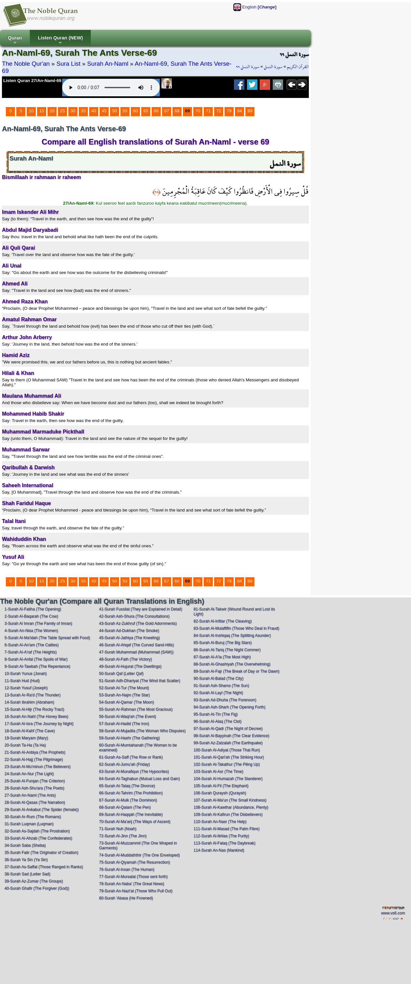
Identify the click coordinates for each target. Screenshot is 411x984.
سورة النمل (273, 67)
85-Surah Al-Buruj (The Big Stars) (223, 642)
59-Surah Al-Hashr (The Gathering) (129, 738)
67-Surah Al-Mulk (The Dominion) (128, 800)
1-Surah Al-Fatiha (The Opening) (33, 609)
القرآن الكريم (298, 67)
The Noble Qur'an (26, 63)
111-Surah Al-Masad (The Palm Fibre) (227, 829)
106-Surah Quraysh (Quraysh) (220, 793)
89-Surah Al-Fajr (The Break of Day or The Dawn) (237, 671)
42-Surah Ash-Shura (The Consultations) (134, 616)
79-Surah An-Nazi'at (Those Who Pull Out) (135, 891)
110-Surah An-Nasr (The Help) (220, 821)
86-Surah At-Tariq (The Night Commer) (227, 650)
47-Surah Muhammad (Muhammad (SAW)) (136, 652)
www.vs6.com (393, 913)
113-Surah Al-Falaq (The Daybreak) (224, 843)
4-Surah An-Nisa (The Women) (31, 630)
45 (104, 110)
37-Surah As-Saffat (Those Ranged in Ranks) (44, 867)
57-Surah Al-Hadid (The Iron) (124, 723)
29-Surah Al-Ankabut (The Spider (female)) (42, 809)
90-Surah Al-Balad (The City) (218, 678)
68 (177, 110)
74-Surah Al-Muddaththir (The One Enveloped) (139, 855)
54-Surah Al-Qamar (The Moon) (126, 702)
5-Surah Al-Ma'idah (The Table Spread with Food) (47, 638)
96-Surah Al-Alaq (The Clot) (217, 721)
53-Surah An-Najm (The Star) (124, 695)
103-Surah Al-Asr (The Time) (218, 771)
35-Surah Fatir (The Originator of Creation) (41, 852)
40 (93, 110)
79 (229, 110)
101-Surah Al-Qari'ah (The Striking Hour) (229, 757)
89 (250, 110)
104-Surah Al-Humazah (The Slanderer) (228, 778)
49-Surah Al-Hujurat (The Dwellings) (130, 666)
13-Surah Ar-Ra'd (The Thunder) (33, 695)
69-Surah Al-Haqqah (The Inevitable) (130, 814)
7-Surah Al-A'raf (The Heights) (31, 652)
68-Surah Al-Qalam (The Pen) (125, 807)
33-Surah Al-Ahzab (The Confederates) (38, 838)
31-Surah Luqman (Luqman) (29, 824)
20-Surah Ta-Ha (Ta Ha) (25, 745)
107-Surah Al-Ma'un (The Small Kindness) (230, 800)
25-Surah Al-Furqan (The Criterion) (35, 781)
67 (166, 110)
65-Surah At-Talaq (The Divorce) (127, 786)
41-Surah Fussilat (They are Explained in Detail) (140, 609)
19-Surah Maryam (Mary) (26, 738)
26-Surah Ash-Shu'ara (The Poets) (34, 788)
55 (125, 110)
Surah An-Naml (108, 63)
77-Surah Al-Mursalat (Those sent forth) (133, 876)
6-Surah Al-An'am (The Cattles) (32, 645)
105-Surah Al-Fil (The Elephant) (221, 786)
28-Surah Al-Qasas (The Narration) (35, 802)
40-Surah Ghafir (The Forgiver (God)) (37, 888)
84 (239, 110)
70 (198, 110)
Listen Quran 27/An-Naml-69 (32, 80)
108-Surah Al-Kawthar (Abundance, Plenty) (231, 807)
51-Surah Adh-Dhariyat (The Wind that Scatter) (139, 680)
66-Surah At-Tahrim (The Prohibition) (130, 793)
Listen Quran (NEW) (60, 40)
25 (62, 110)
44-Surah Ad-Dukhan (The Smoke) (129, 630)
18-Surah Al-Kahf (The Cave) (30, 731)
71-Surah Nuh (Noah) (117, 829)
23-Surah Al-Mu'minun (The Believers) (38, 766)
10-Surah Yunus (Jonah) (26, 673)
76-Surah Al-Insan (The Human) (126, 869)
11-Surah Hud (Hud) (22, 680)
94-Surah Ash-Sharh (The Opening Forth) (230, 707)
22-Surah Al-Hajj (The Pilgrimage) (34, 759)
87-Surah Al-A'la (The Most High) (222, 657)
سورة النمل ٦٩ (247, 67)
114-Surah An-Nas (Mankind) (219, 850)
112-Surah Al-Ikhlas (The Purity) (221, 836)
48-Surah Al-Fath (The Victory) (125, 659)
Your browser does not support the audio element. (111, 87)
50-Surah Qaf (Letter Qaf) (121, 673)
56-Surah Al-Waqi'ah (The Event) (127, 716)
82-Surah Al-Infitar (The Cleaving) (223, 621)
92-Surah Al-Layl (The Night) (218, 692)
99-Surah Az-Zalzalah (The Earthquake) (228, 743)
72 (218, 110)
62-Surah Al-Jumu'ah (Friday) (124, 764)
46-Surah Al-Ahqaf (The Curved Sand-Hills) (136, 645)
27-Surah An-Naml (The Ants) (30, 795)
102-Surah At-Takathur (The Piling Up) (227, 764)
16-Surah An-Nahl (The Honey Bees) (36, 716)
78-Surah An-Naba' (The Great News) (131, 884)
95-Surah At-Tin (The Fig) (216, 714)
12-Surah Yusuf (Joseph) (26, 688)
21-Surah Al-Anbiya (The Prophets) (35, 752)
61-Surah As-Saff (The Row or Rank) (131, 757)
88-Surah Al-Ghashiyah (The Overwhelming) (232, 664)
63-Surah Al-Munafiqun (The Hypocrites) (134, 771)
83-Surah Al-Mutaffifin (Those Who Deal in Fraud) (236, 628)
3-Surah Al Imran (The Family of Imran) (38, 623)
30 (73, 110)
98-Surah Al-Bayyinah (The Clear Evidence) (231, 735)
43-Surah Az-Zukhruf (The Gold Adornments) (138, 623)
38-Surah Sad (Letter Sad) (27, 874)
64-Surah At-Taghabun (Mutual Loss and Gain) (139, 778)
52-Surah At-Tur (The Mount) (124, 688)
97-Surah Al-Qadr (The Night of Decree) (228, 728)
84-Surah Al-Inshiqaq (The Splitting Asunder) (232, 635)
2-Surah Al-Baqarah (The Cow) (31, 616)
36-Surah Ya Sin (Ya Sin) (26, 859)
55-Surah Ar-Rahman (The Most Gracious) (135, 709)
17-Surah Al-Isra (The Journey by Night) (39, 723)
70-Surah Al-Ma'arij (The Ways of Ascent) (134, 821)
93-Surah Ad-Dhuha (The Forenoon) (225, 700)
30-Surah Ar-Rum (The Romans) (33, 816)
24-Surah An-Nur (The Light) (29, 774)
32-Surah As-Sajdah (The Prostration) (37, 831)
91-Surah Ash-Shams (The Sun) (221, 685)
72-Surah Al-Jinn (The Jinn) (122, 836)
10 (31, 110)
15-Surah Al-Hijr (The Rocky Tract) (34, 709)
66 (156, 110)
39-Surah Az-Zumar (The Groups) (34, 881)
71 (208, 110)
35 (83, 110)
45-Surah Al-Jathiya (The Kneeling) (129, 638)
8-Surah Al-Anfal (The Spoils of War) (36, 659)
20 (52, 110)
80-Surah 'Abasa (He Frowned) (126, 898)
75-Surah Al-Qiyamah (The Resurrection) (134, 862)
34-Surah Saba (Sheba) (25, 845)
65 (146, 110)
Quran (15, 40)
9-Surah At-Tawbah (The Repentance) (37, 666)
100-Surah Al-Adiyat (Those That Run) (227, 750)
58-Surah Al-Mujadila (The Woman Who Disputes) (142, 731)
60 (135, 110)
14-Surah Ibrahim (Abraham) (29, 702)
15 (41, 110)
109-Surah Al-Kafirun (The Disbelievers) (228, 814)
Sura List (68, 63)
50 (114, 110)
